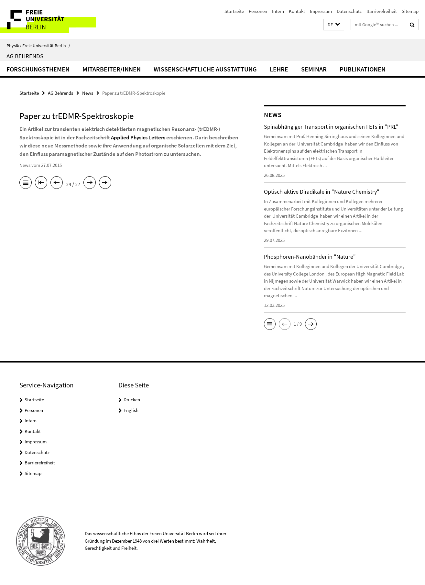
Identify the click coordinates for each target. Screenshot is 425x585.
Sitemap (410, 11)
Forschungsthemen (38, 69)
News (87, 93)
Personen (258, 11)
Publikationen (363, 69)
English (131, 410)
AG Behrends (24, 56)
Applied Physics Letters (138, 137)
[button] (333, 25)
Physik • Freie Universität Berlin (38, 45)
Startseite (234, 11)
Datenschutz (349, 11)
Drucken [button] (132, 399)
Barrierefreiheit (381, 11)
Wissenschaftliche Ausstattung (205, 69)
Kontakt (297, 11)
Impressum (321, 11)
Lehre (279, 69)
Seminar (314, 69)
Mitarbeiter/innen (111, 69)
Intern (278, 11)
